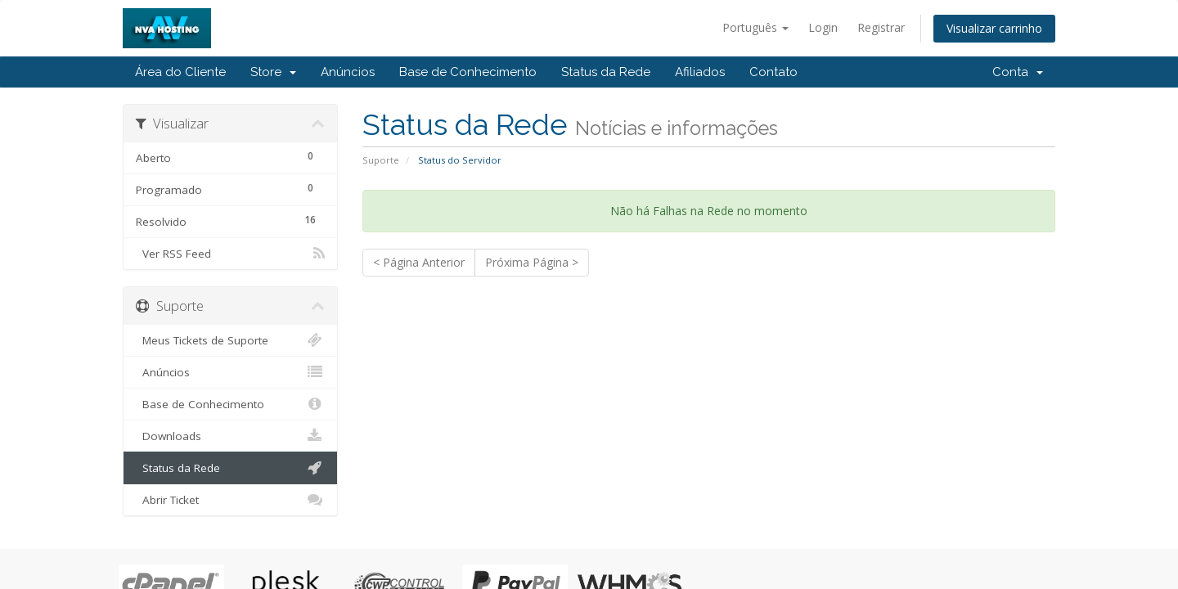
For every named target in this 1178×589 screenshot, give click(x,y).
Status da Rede (605, 72)
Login (823, 27)
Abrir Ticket (230, 500)
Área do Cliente (180, 72)
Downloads (230, 436)
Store (273, 72)
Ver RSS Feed (230, 253)
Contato (773, 72)
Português (755, 27)
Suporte (380, 160)
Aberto (230, 155)
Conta (1017, 72)
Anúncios (348, 72)
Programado (230, 187)
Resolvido (230, 219)
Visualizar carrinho (994, 28)
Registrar (881, 27)
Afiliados (700, 72)
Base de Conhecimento (468, 72)
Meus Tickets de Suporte (230, 340)
